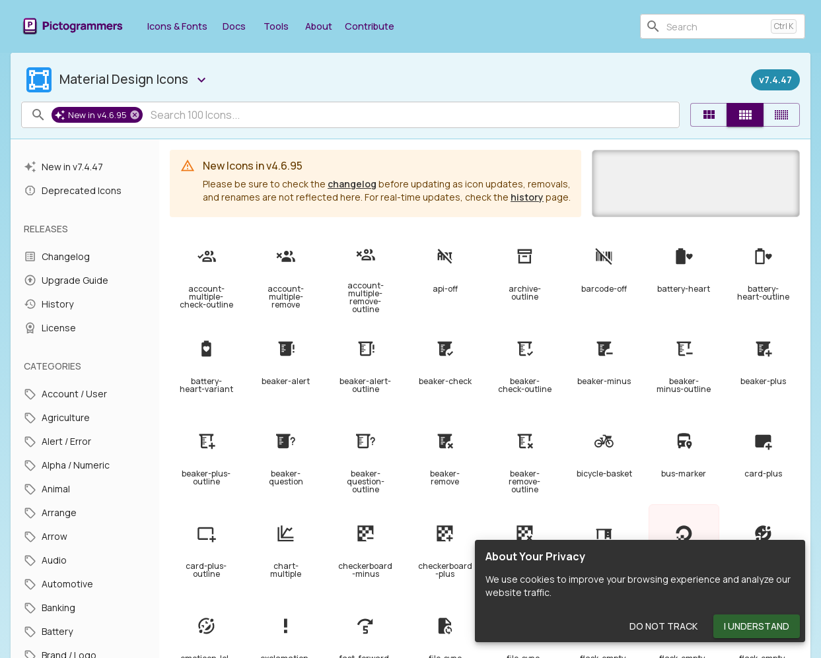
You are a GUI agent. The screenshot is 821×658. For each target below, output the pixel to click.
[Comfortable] (745, 115)
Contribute (369, 26)
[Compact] (781, 115)
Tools (276, 26)
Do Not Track (663, 626)
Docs (234, 26)
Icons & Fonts (177, 26)
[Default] (708, 115)
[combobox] (716, 26)
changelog (352, 184)
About (318, 26)
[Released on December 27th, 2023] (775, 79)
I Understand (756, 626)
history (527, 197)
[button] (97, 115)
